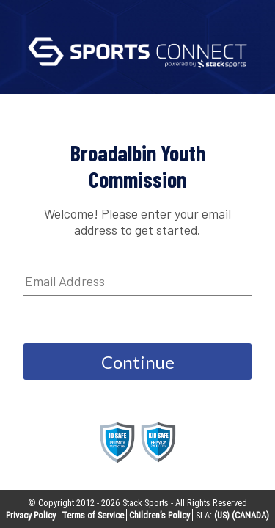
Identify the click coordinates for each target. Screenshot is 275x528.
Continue (138, 362)
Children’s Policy (159, 515)
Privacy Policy (31, 515)
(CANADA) (250, 515)
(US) (222, 515)
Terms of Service (93, 515)
